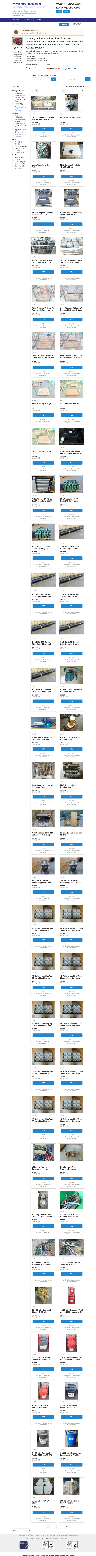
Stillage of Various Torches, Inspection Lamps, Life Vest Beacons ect (43, 1168)
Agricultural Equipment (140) (20, 116)
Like (59, 11)
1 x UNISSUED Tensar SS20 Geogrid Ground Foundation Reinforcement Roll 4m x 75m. (70, 548)
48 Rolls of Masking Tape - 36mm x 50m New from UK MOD (43, 929)
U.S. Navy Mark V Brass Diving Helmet (70, 738)
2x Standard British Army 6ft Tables (71, 834)
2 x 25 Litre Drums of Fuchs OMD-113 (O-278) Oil (42, 1454)
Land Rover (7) (19, 148)
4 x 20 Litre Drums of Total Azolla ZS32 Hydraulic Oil (71, 1311)
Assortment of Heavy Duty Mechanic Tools (43, 786)
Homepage (17, 19)
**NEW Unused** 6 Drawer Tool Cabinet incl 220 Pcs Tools (43, 500)
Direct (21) (18, 142)
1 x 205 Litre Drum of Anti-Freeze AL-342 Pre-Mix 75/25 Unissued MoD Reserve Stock (71, 1454)
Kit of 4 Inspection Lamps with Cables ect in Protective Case (43, 214)
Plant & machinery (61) (21, 107)
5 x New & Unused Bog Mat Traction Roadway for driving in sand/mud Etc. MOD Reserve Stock (71, 452)
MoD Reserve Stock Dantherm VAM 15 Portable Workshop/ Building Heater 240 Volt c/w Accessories (70, 786)
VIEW (43, 129)
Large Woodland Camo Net (42, 166)
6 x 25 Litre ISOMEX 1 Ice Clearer (42, 1502)
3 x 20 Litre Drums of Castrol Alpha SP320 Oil (42, 1359)
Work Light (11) (20, 162)
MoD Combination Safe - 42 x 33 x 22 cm (70, 166)
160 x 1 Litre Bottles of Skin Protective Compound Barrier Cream (71, 1502)
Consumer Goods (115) (20, 100)
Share (66, 11)
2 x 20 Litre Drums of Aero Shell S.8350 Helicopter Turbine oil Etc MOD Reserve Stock (71, 1359)
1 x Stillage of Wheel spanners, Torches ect (41, 1263)
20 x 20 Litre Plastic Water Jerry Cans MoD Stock (71, 261)
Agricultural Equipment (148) (20, 94)
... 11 (78, 90)
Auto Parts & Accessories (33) (20, 133)
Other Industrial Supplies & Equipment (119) (20, 121)
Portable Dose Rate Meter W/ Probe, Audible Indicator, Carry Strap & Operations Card (71, 691)
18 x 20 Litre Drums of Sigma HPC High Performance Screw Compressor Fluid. (41, 1311)
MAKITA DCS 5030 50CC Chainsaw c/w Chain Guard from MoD (42, 738)
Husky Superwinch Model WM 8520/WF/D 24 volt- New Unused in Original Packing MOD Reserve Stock (43, 118)
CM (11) (17, 144)
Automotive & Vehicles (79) (19, 104)
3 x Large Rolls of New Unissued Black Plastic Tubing (42, 1216)
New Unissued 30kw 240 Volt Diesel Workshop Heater (42, 834)
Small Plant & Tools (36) (21, 126)
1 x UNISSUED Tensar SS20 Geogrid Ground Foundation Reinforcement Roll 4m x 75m (42, 595)
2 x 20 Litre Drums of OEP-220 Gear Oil (69, 1406)
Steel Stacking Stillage (41, 404)
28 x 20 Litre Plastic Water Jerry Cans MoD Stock (43, 261)
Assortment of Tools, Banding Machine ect (69, 1216)
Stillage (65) (19, 157)
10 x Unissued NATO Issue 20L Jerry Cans (69, 500)
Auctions (38, 19)
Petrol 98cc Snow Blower (71, 117)
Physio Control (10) (21, 146)
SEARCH (64, 24)
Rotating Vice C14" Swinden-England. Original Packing (68, 1168)
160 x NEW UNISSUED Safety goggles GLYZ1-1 (42, 882)
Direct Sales (28, 19)
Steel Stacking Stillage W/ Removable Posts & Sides (43, 309)
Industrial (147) (19, 97)
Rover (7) (18, 150)
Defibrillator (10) (20, 164)
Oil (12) (17, 159)
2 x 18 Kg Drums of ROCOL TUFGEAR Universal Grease (40, 1406)
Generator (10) (19, 166)
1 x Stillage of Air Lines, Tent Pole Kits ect (70, 1263)
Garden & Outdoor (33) (21, 130)
